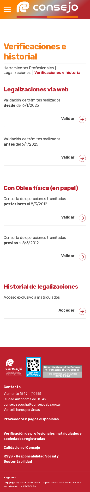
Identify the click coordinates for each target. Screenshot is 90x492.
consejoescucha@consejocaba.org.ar (32, 405)
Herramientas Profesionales (29, 68)
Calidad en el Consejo (22, 448)
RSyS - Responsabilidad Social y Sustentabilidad (31, 459)
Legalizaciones (17, 72)
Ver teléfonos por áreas (22, 410)
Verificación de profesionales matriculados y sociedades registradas (43, 436)
